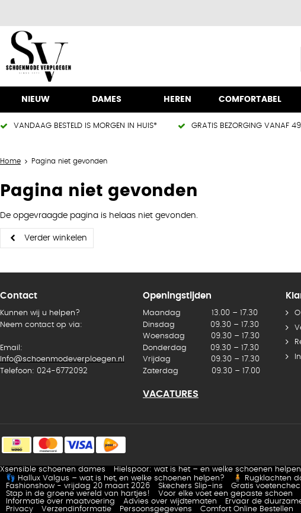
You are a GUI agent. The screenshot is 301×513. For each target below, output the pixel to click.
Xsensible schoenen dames (52, 469)
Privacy (19, 509)
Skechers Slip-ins (190, 486)
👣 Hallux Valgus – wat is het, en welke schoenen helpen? (115, 478)
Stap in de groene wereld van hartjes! (78, 494)
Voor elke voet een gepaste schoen (225, 494)
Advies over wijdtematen (170, 501)
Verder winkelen (55, 238)
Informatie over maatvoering (60, 501)
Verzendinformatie (76, 509)
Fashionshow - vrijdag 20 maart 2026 (78, 486)
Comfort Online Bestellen (246, 509)
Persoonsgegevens (156, 509)
